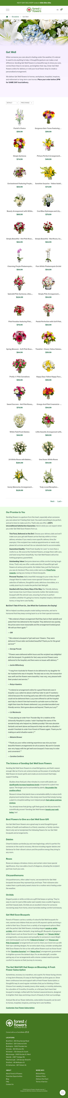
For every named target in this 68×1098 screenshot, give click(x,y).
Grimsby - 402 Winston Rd (15, 1049)
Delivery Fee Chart (42, 1079)
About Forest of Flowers (14, 1073)
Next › (52, 501)
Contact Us (9, 1084)
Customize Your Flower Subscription (20, 1008)
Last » (59, 501)
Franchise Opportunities (14, 1076)
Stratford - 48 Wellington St (15, 1062)
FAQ (7, 1081)
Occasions (15, 17)
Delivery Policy (41, 1076)
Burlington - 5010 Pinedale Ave (16, 1046)
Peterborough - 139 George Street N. (18, 1060)
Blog (7, 1079)
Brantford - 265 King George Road (17, 1041)
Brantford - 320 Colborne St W (16, 1043)
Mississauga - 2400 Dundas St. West (18, 1054)
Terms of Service (41, 1081)
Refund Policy (40, 1073)
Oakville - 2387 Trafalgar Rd (15, 1057)
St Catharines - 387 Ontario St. (16, 1065)
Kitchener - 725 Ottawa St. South (17, 1052)
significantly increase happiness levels (24, 785)
